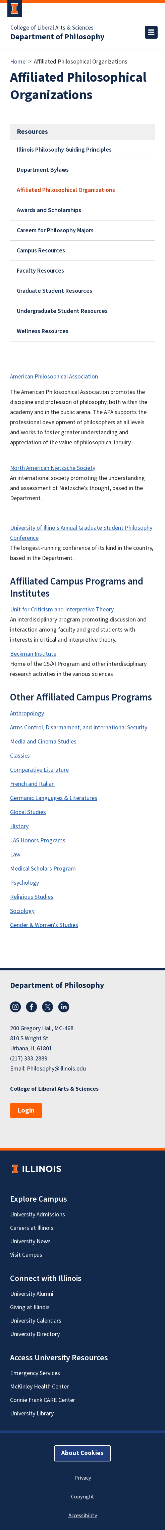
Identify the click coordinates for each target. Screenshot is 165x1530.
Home (17, 61)
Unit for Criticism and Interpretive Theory (62, 609)
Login (26, 1110)
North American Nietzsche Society (52, 468)
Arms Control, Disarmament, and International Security (78, 727)
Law (15, 854)
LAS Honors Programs (37, 840)
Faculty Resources (40, 271)
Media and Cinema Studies (43, 741)
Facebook (31, 1007)
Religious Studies (31, 897)
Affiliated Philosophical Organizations (66, 190)
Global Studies (28, 812)
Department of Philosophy (57, 37)
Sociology (22, 911)
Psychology (24, 883)
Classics (20, 756)
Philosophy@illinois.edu (56, 1068)
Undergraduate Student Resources (62, 311)
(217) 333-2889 (28, 1058)
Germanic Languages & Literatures (53, 798)
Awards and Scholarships (49, 210)
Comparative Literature (39, 770)
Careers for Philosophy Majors (55, 230)
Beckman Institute (33, 654)
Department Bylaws (43, 170)
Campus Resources (41, 250)
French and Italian (32, 784)
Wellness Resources (42, 331)
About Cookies (82, 1453)
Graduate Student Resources (54, 291)
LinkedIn (63, 1007)
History (19, 826)
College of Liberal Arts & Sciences (52, 28)
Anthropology (27, 713)
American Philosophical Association (54, 376)
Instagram (15, 1007)
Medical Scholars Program (43, 868)
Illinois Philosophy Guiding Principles (64, 150)
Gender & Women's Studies (44, 925)
